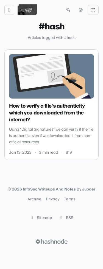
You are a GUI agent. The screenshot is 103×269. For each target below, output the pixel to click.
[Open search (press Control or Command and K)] (68, 10)
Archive (34, 199)
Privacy (53, 199)
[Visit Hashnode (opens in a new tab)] (51, 241)
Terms (70, 199)
